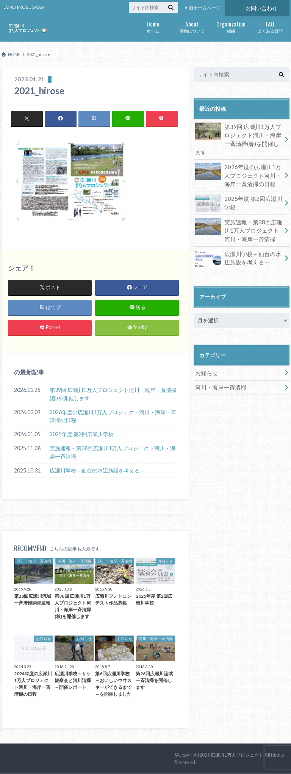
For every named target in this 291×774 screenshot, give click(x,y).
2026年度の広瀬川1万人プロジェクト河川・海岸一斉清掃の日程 (113, 416)
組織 (230, 26)
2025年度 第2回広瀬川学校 (82, 434)
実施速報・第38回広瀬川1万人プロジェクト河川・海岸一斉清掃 (112, 452)
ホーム (152, 26)
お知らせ (205, 359)
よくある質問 (269, 26)
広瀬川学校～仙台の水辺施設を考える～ (97, 471)
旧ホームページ (205, 8)
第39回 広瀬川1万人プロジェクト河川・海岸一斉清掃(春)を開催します (113, 394)
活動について (191, 26)
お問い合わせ (261, 7)
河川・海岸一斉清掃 (219, 373)
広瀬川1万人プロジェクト (239, 755)
